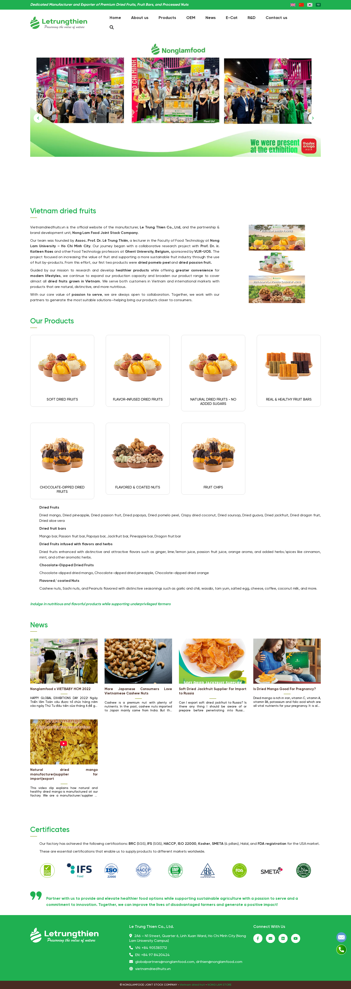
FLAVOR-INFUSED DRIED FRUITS (138, 399)
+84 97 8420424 (155, 955)
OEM (190, 18)
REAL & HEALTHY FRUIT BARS (289, 399)
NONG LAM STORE (219, 984)
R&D (252, 18)
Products (167, 18)
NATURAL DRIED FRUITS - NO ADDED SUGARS (213, 402)
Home (115, 18)
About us (139, 18)
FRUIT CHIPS (213, 487)
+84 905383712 (154, 948)
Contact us (276, 18)
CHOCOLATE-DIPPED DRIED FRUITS (62, 490)
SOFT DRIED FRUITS (62, 399)
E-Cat (232, 18)
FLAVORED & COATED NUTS (137, 487)
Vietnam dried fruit (192, 984)
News (210, 18)
